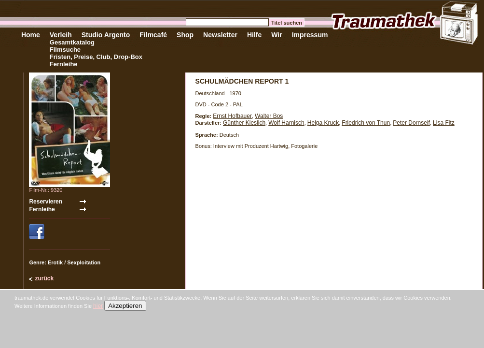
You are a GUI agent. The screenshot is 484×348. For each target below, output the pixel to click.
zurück (44, 278)
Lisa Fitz (444, 122)
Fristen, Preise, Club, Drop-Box (96, 56)
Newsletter (220, 35)
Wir (276, 35)
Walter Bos (269, 116)
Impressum (310, 35)
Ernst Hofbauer (232, 116)
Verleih (61, 35)
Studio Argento (106, 35)
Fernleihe (64, 64)
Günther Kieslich (244, 122)
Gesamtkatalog (72, 42)
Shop (185, 35)
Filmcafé (153, 35)
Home (30, 35)
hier (98, 306)
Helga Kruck (323, 122)
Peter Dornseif (411, 122)
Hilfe (254, 35)
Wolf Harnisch (286, 122)
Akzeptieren (125, 305)
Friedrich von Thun (366, 122)
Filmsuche (65, 49)
